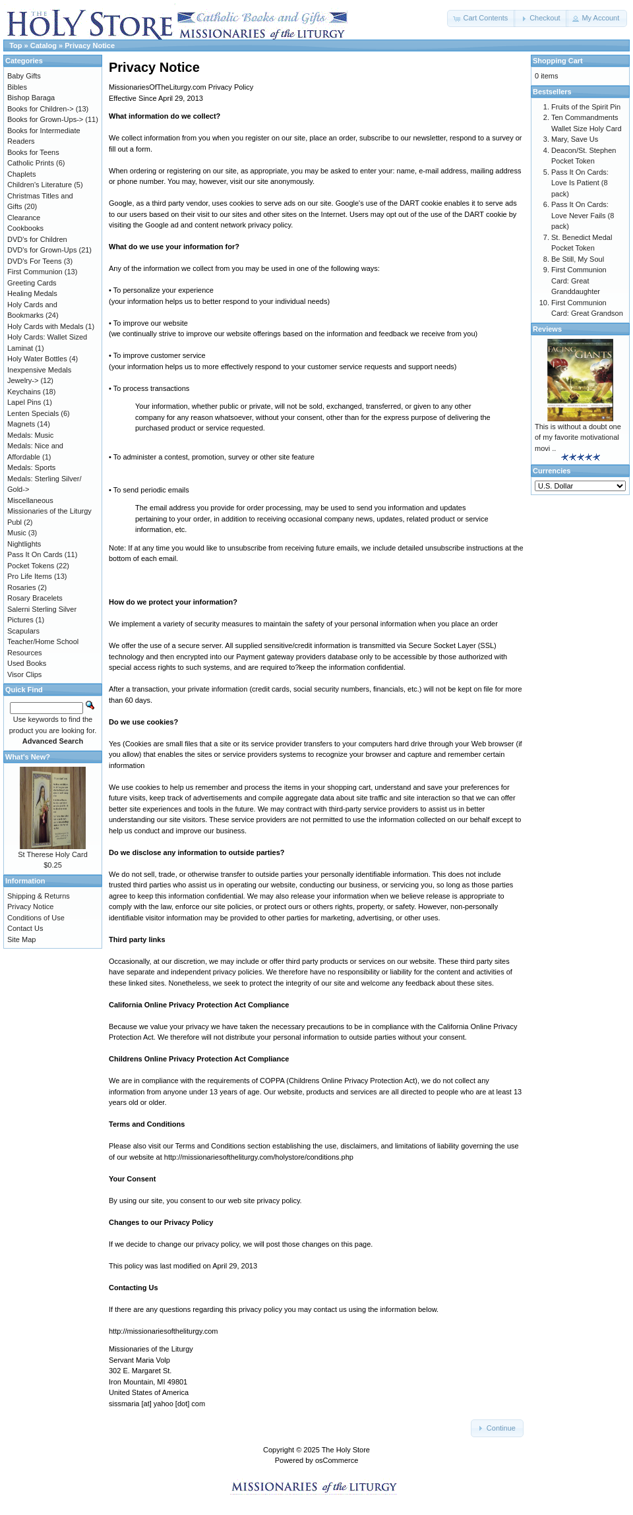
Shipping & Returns (38, 896)
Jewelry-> (22, 380)
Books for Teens (33, 152)
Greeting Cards (32, 283)
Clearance (23, 218)
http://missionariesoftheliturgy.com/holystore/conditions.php (258, 1157)
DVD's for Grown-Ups (41, 250)
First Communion (35, 272)
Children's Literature (39, 185)
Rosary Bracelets (35, 598)
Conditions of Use (36, 918)
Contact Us (25, 928)
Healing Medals (32, 293)
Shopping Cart (558, 61)
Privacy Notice (90, 45)
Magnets (21, 424)
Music (16, 533)
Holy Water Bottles (37, 359)
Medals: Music (30, 435)
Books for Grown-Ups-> (45, 119)
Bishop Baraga (31, 98)
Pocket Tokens (30, 566)
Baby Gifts (24, 76)
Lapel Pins (24, 402)
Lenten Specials (33, 413)
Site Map (21, 939)
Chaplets (21, 174)
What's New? (27, 757)
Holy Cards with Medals (45, 326)
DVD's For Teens (34, 261)
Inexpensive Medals (39, 370)
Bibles (17, 87)
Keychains (24, 392)
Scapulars (23, 631)
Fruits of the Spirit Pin (585, 107)
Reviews (547, 329)
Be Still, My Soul (577, 259)
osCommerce (336, 1460)
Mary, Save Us (574, 139)
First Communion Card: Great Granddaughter (579, 280)
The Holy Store (346, 1450)
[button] (481, 18)
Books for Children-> (40, 109)
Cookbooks (25, 228)
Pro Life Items (29, 576)
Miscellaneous (30, 500)
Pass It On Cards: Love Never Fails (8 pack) (582, 215)
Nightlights (24, 544)
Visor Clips (24, 674)
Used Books (26, 663)
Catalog (43, 45)
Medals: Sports (31, 467)
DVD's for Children (37, 239)
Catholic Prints (30, 163)
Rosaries (21, 587)
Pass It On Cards (35, 554)
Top (15, 45)
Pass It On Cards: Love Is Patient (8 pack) (580, 183)
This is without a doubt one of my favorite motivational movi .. (578, 437)
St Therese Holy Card (53, 854)
